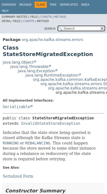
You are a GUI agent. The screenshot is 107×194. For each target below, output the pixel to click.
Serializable (16, 107)
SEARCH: (50, 28)
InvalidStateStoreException (50, 123)
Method (60, 16)
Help (5, 10)
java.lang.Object (18, 62)
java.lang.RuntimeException (51, 75)
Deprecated (69, 4)
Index (85, 4)
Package (25, 4)
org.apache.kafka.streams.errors (52, 39)
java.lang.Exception (36, 71)
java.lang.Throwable (29, 66)
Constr (46, 16)
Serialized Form (18, 176)
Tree (53, 4)
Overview (9, 4)
